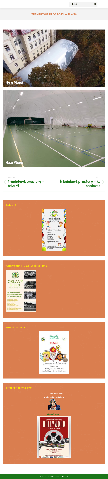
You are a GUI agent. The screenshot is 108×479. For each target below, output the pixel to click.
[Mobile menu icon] (102, 4)
